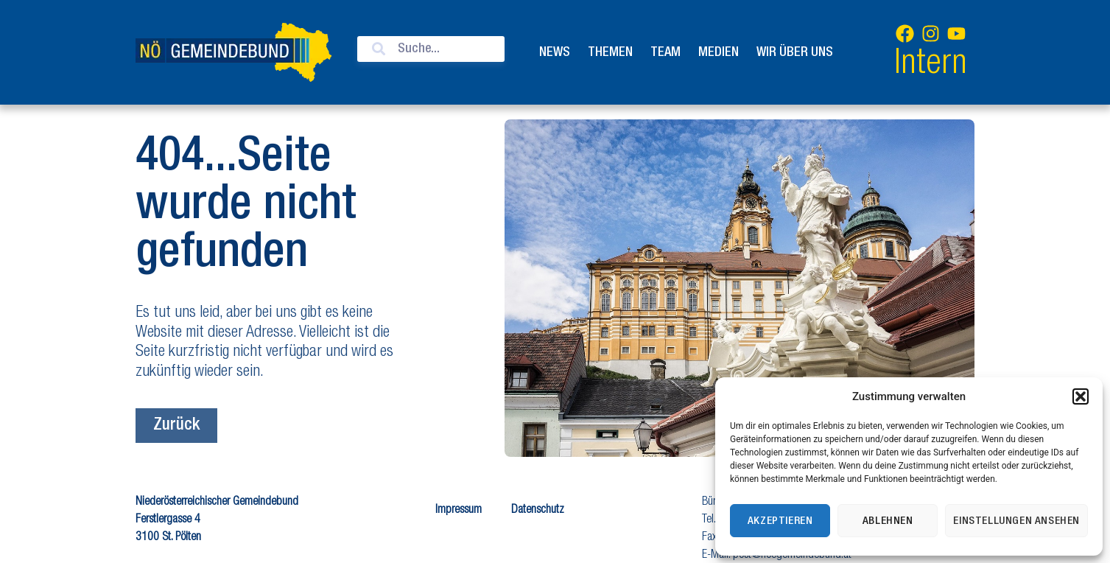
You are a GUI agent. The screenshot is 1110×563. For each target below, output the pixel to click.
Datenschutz (537, 511)
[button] (1080, 396)
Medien (718, 52)
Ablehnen (888, 521)
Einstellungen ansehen (1016, 521)
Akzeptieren (780, 521)
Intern (930, 65)
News (554, 52)
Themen (610, 52)
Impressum (458, 511)
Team (665, 52)
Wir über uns (794, 52)
